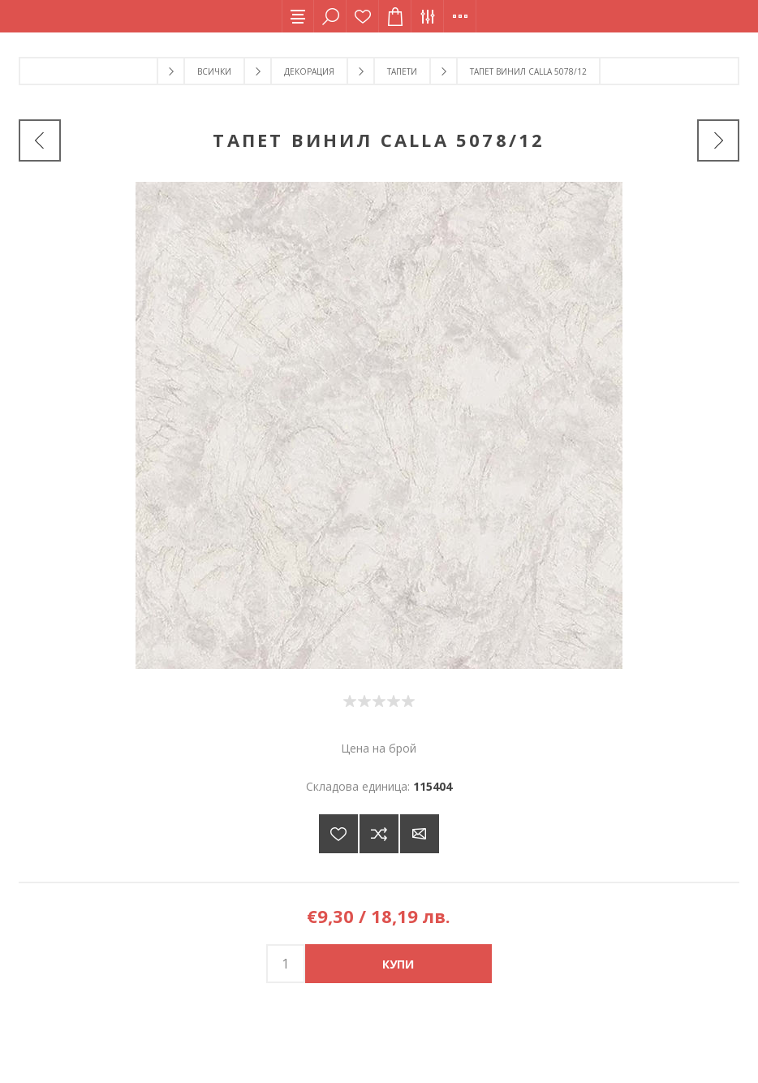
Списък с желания (363, 16)
